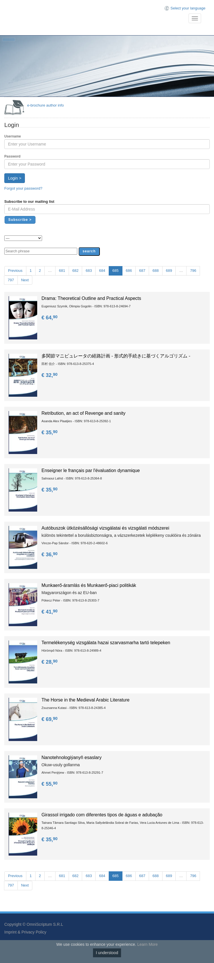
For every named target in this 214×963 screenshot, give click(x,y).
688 (155, 270)
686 (129, 270)
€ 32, (49, 375)
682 (75, 270)
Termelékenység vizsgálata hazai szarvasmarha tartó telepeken (105, 642)
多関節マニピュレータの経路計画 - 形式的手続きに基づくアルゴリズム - (115, 355)
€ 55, (49, 784)
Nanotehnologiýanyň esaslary (71, 757)
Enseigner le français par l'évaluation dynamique (90, 470)
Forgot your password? (23, 188)
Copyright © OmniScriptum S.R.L (33, 924)
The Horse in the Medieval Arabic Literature (85, 699)
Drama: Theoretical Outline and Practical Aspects (91, 298)
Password (12, 156)
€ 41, (49, 612)
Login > (14, 178)
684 (102, 270)
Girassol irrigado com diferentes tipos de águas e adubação (101, 814)
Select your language (188, 8)
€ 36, (49, 554)
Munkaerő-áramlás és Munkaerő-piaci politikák (88, 585)
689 (169, 270)
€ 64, (49, 318)
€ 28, (49, 662)
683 (89, 270)
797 (11, 280)
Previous (15, 270)
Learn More (147, 944)
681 (62, 270)
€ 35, (49, 432)
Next (25, 280)
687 (142, 270)
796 (193, 270)
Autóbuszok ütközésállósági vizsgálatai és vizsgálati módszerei (105, 528)
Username (12, 136)
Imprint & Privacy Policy (25, 932)
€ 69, (49, 719)
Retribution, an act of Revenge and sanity (83, 413)
